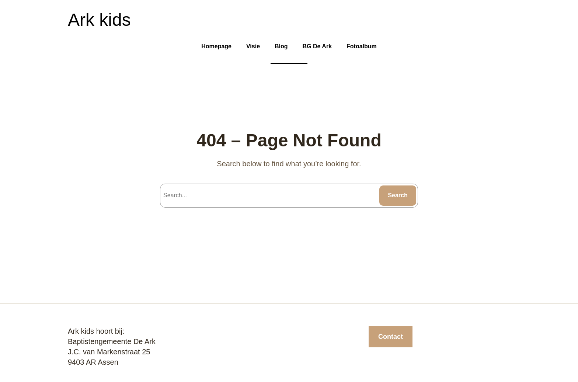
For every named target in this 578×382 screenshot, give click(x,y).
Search (397, 195)
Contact (390, 336)
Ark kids (99, 19)
